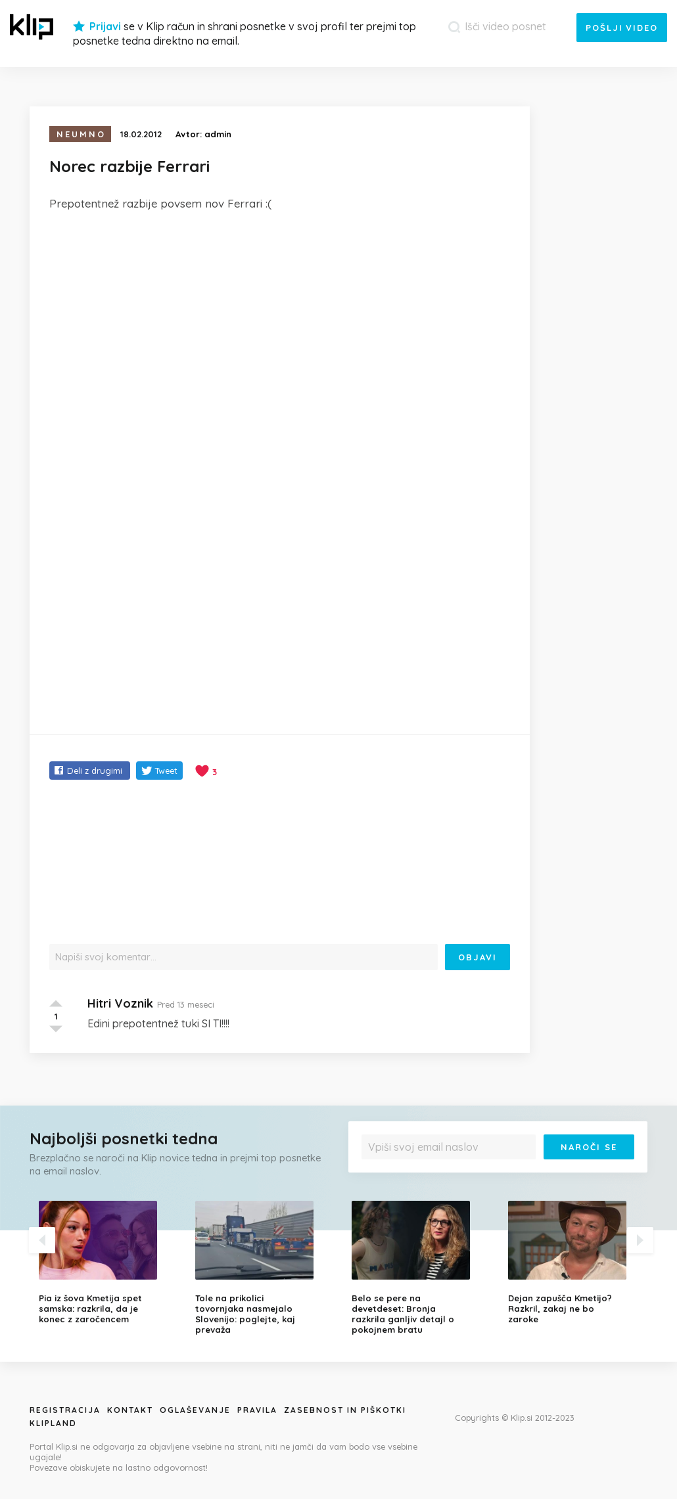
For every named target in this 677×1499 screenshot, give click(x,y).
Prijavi (105, 26)
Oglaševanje (195, 1410)
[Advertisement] (280, 321)
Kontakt (130, 1410)
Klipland (53, 1423)
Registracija (65, 1410)
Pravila (257, 1410)
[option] (107, 1262)
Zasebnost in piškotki (345, 1410)
